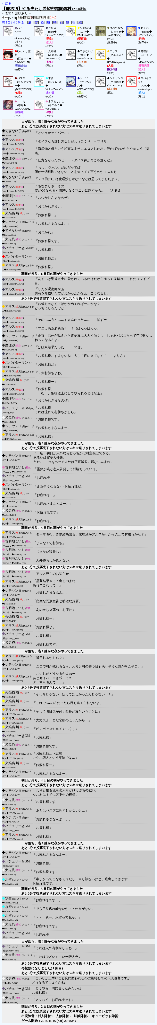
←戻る (6, 3)
